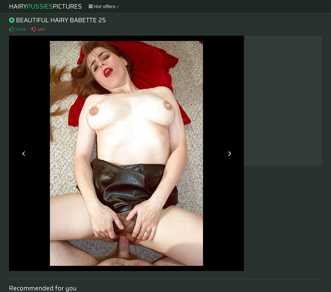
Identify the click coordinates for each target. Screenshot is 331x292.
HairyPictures (45, 6)
